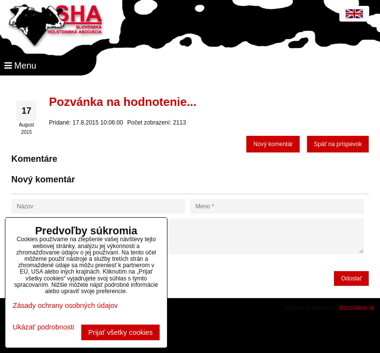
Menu (20, 66)
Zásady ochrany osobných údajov (65, 305)
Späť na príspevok (338, 144)
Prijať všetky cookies (120, 332)
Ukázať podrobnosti (43, 327)
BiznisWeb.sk (357, 307)
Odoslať (351, 278)
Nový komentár (273, 144)
